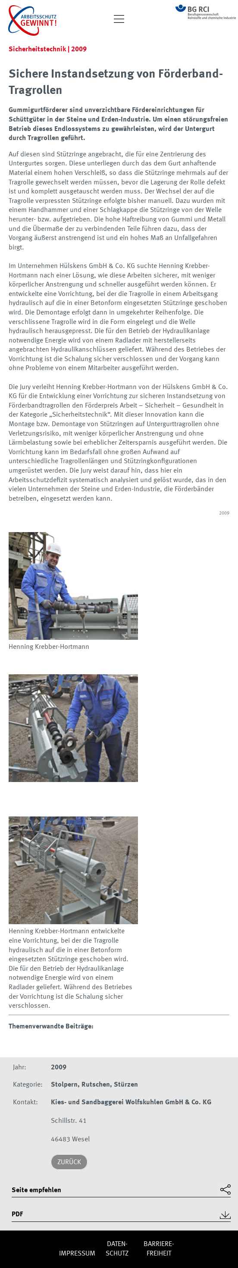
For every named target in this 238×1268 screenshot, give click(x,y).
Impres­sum (77, 1253)
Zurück (69, 1162)
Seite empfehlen (36, 1190)
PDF (17, 1214)
